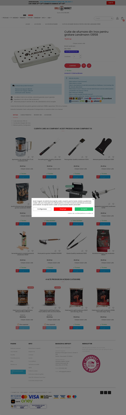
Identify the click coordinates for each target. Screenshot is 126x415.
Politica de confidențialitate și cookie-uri (80, 213)
